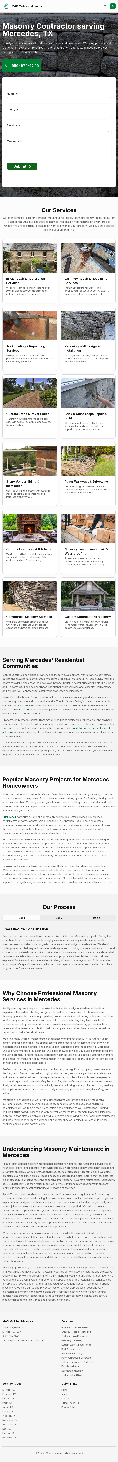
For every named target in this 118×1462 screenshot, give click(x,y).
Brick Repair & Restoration (74, 1327)
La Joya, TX (8, 1433)
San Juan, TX (9, 1424)
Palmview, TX (9, 1437)
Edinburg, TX (9, 1394)
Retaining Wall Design (72, 1340)
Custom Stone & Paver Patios (76, 1344)
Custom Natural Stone (72, 1375)
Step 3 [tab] (96, 917)
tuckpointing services (20, 709)
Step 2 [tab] (58, 917)
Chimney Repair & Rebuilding (76, 1331)
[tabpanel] (59, 948)
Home (64, 1389)
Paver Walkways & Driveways (76, 1357)
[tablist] (59, 918)
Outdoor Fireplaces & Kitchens (76, 1362)
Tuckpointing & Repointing (74, 1336)
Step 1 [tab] (21, 917)
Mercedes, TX (9, 1420)
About (64, 1394)
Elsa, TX (6, 1428)
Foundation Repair (70, 1366)
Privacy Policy (68, 1407)
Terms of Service (70, 1402)
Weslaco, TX (9, 1415)
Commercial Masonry (72, 1370)
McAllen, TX (8, 1389)
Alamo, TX (7, 1407)
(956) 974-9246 (22, 65)
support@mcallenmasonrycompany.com (22, 1340)
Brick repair (9, 816)
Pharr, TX (7, 1402)
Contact (65, 1398)
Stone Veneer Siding (72, 1353)
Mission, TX (8, 1398)
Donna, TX (7, 1411)
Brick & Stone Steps (71, 1349)
